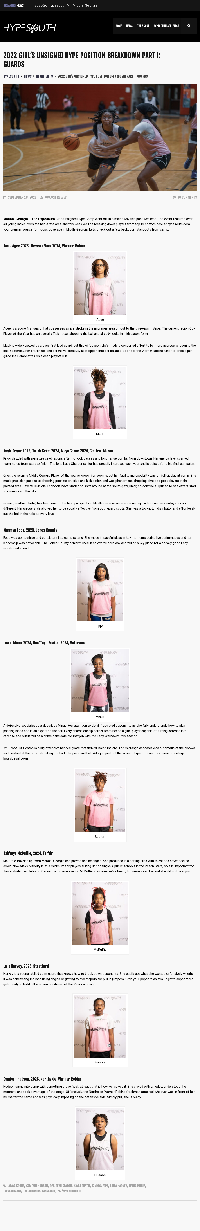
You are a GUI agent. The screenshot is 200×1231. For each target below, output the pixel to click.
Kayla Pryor (82, 1186)
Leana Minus (137, 1186)
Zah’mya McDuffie (69, 1191)
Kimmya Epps (100, 1186)
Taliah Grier (31, 1191)
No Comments (185, 197)
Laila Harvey (118, 1186)
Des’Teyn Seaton (61, 1186)
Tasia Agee (48, 1191)
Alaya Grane (16, 1186)
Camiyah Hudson (37, 1186)
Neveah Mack (12, 1191)
